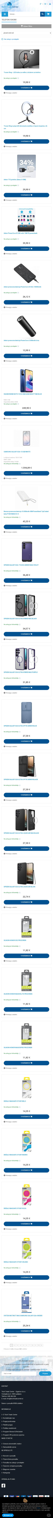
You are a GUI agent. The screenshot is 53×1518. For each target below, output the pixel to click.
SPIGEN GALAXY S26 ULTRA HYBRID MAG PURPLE (21, 672)
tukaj (38, 1508)
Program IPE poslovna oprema (13, 1435)
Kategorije (6, 1473)
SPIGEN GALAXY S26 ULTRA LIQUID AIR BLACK (19, 887)
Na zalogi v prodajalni (11, 39)
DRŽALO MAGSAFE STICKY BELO (15, 1101)
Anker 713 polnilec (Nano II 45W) (15, 179)
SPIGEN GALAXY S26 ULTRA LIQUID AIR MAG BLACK (21, 833)
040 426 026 (12, 1396)
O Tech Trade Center (10, 1415)
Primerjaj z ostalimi (10, 93)
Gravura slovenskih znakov (12, 1444)
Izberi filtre (26, 26)
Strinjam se (8, 1515)
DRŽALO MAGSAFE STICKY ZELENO (16, 1262)
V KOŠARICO (26, 88)
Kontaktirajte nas (9, 1418)
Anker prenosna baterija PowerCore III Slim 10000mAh (22, 287)
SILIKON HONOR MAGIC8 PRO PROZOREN (18, 1047)
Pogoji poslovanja (9, 1421)
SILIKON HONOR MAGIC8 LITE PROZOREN (18, 994)
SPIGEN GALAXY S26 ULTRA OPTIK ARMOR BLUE (20, 726)
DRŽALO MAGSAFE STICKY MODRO (15, 1155)
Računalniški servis (9, 1447)
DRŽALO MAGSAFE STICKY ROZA (15, 1208)
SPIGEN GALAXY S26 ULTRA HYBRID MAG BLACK (20, 618)
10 (38, 1345)
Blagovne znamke (9, 1469)
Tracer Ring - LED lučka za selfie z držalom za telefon (22, 72)
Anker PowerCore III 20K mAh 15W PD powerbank (20, 233)
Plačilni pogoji (7, 1425)
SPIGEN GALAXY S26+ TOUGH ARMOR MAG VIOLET (21, 565)
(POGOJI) (44, 1370)
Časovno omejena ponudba (12, 1466)
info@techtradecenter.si (15, 1399)
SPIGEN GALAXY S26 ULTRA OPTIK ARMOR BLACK (21, 779)
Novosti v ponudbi (9, 1456)
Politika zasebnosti (9, 1428)
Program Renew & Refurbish (13, 1432)
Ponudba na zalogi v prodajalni (13, 1463)
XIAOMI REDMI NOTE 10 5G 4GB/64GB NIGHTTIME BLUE (23, 394)
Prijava (45, 1373)
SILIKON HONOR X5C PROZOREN (15, 940)
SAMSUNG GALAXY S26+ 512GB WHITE (17, 452)
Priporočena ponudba (10, 1459)
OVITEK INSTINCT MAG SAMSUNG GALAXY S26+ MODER (23, 1315)
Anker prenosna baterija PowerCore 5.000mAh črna (21, 340)
